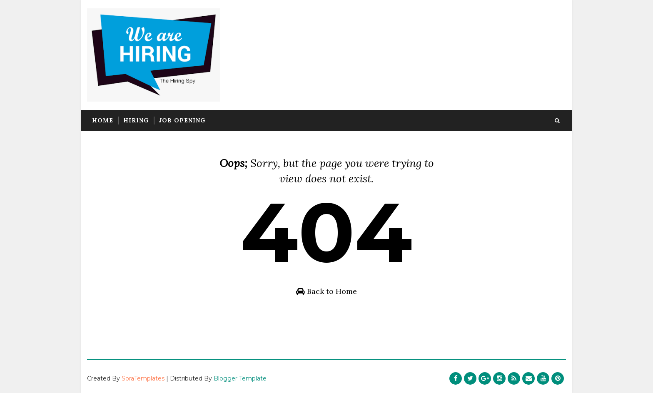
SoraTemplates (143, 378)
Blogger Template (240, 378)
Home (102, 120)
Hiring (136, 120)
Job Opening (182, 120)
